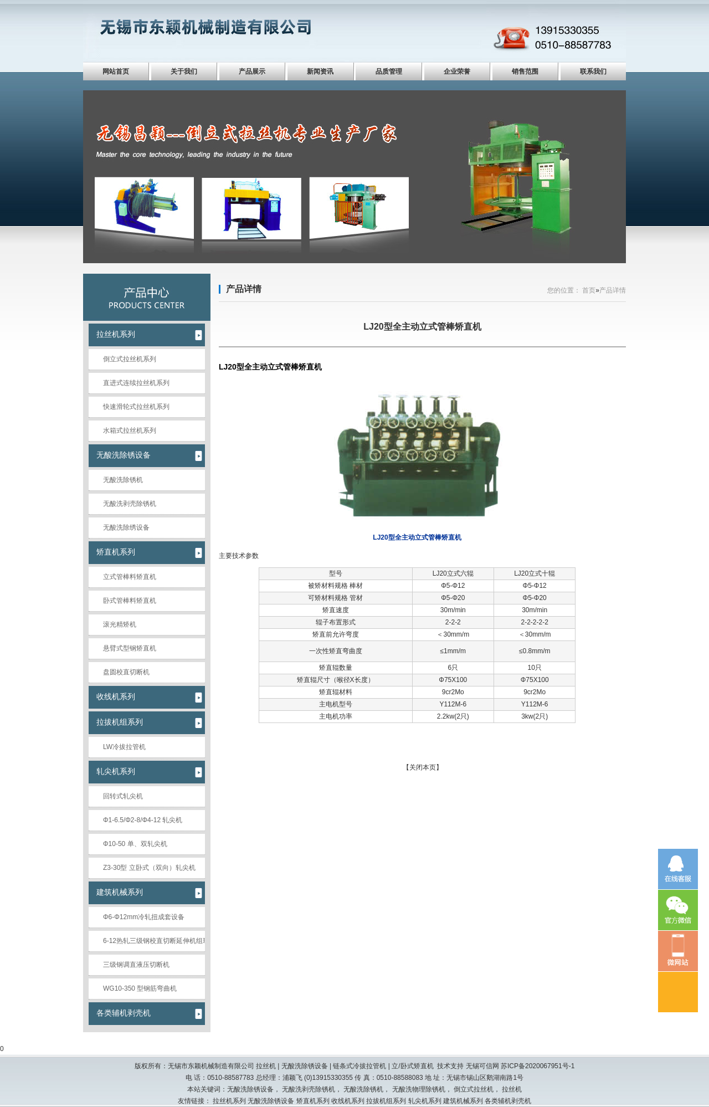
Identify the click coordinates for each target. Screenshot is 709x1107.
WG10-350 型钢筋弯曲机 (140, 988)
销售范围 (525, 71)
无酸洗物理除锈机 (418, 1089)
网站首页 (115, 71)
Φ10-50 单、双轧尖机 (135, 844)
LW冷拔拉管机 (124, 747)
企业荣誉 (457, 71)
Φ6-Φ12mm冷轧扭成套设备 (143, 917)
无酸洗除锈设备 (123, 454)
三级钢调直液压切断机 (136, 964)
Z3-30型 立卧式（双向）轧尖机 (149, 868)
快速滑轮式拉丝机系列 (136, 407)
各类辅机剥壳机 (123, 1012)
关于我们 (184, 71)
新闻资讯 (320, 71)
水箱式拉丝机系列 (129, 430)
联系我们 (593, 71)
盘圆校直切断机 (126, 672)
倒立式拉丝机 (474, 1089)
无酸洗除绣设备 (126, 527)
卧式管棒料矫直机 (129, 600)
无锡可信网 (482, 1066)
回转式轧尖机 (123, 796)
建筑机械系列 (119, 892)
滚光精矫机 (119, 624)
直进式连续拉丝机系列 (136, 383)
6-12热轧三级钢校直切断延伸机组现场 (154, 941)
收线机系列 (115, 696)
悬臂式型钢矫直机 (129, 648)
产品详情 (243, 289)
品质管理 (389, 71)
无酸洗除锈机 (123, 480)
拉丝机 (512, 1089)
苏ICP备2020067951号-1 (537, 1066)
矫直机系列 (115, 551)
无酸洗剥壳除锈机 (129, 504)
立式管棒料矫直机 (129, 577)
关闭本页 (422, 767)
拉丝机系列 (115, 334)
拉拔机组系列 (119, 722)
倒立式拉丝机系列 (129, 359)
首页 (588, 290)
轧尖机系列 (115, 771)
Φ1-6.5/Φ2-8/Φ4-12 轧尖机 (142, 820)
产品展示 (252, 71)
